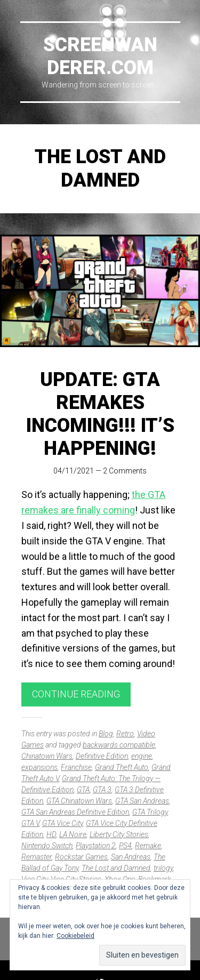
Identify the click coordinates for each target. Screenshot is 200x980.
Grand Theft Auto (121, 767)
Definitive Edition (102, 756)
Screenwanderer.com (100, 56)
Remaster (36, 857)
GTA (83, 789)
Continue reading (76, 694)
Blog (106, 733)
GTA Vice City (62, 823)
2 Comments (125, 471)
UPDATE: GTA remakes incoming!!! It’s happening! (100, 414)
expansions (39, 767)
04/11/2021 (73, 471)
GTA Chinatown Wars (79, 801)
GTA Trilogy (149, 812)
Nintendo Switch (47, 845)
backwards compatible (119, 745)
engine (141, 756)
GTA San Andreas (142, 801)
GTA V (30, 823)
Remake (148, 845)
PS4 (125, 845)
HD (51, 834)
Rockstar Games (81, 857)
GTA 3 (102, 789)
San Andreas (130, 857)
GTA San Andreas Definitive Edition (75, 812)
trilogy (163, 868)
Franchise (76, 767)
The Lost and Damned (116, 868)
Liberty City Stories (119, 834)
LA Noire (72, 834)
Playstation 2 (96, 845)
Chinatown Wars (47, 756)
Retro (125, 733)
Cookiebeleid (75, 935)
